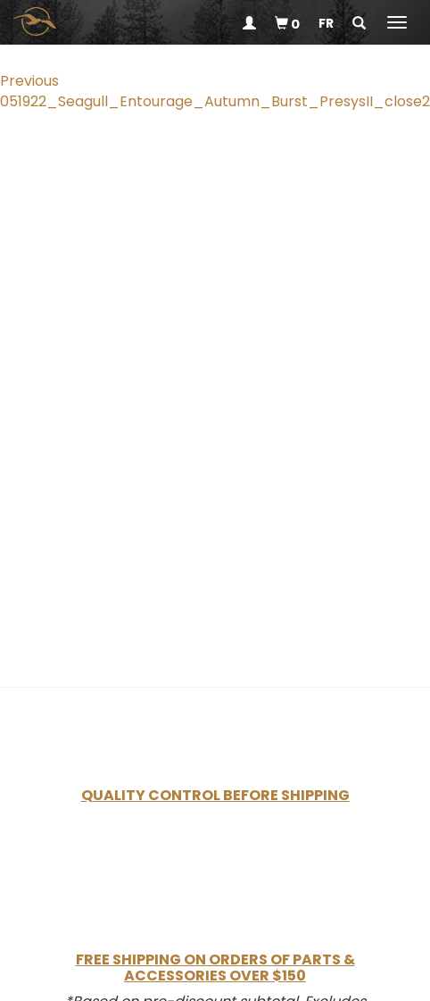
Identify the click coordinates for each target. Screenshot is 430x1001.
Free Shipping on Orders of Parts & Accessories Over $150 (215, 967)
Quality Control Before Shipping (215, 795)
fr (326, 23)
